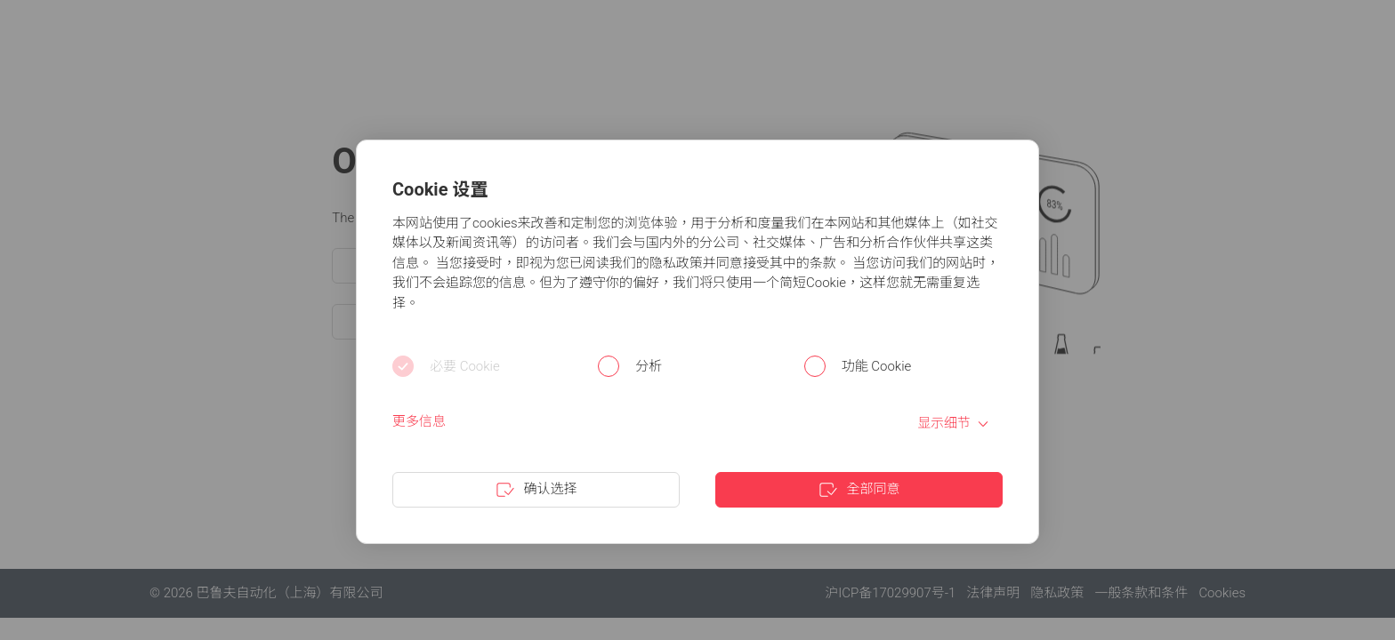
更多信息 (419, 421)
